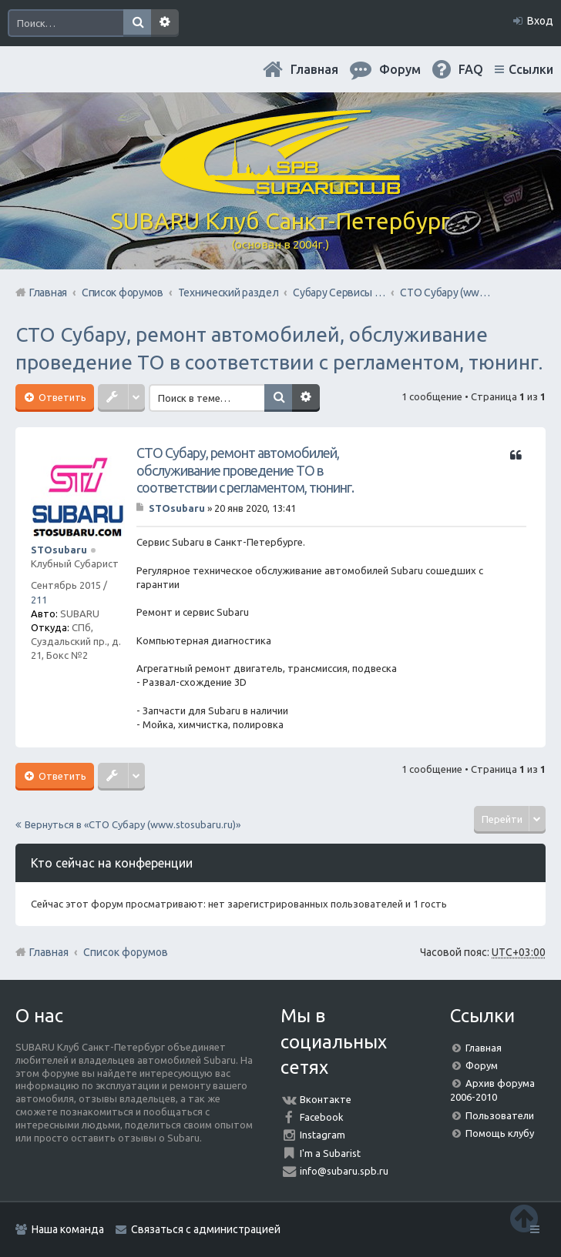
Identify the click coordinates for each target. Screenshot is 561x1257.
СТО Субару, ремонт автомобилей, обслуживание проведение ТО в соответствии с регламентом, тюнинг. (245, 470)
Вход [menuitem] (540, 21)
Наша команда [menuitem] (68, 1229)
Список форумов (125, 952)
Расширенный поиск (165, 23)
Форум (481, 1065)
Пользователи (499, 1115)
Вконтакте (325, 1099)
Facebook (322, 1117)
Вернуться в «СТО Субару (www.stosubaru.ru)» (132, 824)
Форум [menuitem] (400, 69)
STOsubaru (59, 549)
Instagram (322, 1134)
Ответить (61, 397)
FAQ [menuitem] (471, 69)
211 (39, 599)
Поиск (137, 23)
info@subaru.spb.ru (344, 1170)
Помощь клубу (499, 1133)
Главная (314, 69)
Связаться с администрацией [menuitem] (205, 1229)
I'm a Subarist (330, 1153)
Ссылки (531, 69)
